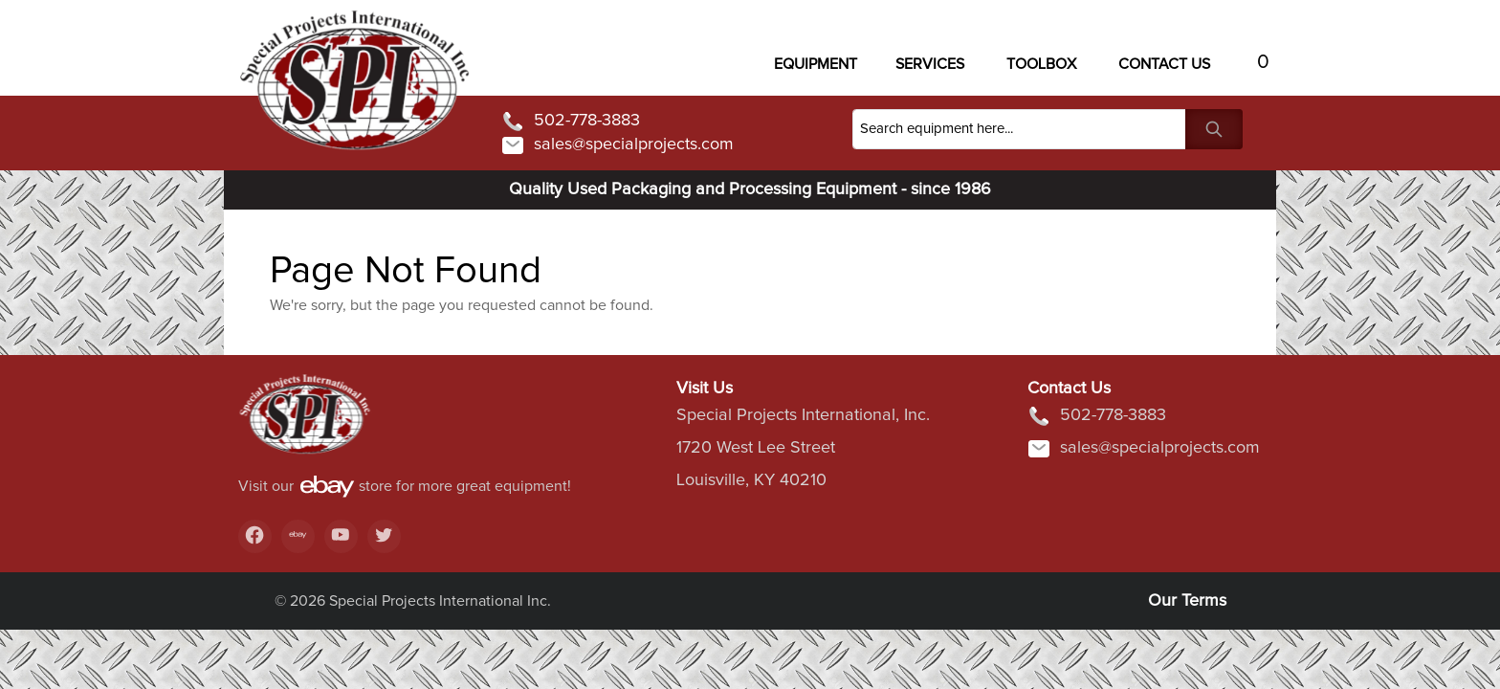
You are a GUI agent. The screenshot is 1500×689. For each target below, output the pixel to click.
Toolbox (1041, 64)
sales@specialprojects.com (617, 145)
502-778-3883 (570, 121)
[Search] (1019, 129)
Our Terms (1187, 601)
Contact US (1164, 64)
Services (929, 64)
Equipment (815, 64)
